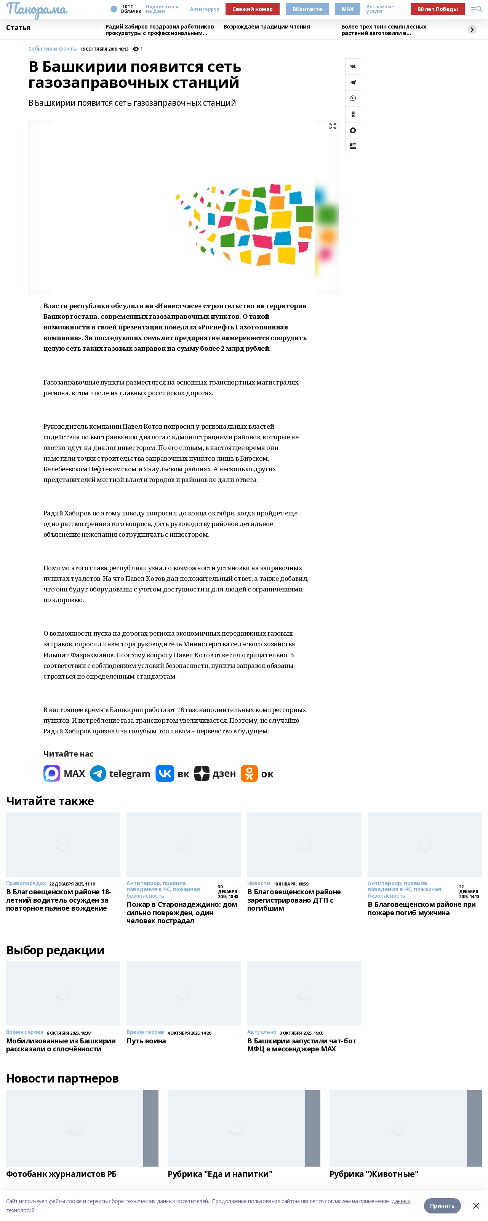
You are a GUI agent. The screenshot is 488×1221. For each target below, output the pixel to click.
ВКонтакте (307, 9)
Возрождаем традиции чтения (267, 27)
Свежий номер (252, 9)
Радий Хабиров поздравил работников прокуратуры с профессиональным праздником (160, 30)
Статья (18, 28)
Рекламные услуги (380, 9)
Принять (442, 1205)
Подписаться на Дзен (162, 9)
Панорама (36, 8)
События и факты (53, 49)
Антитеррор (204, 9)
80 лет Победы (438, 9)
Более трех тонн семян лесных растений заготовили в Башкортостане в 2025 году (384, 30)
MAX (348, 9)
